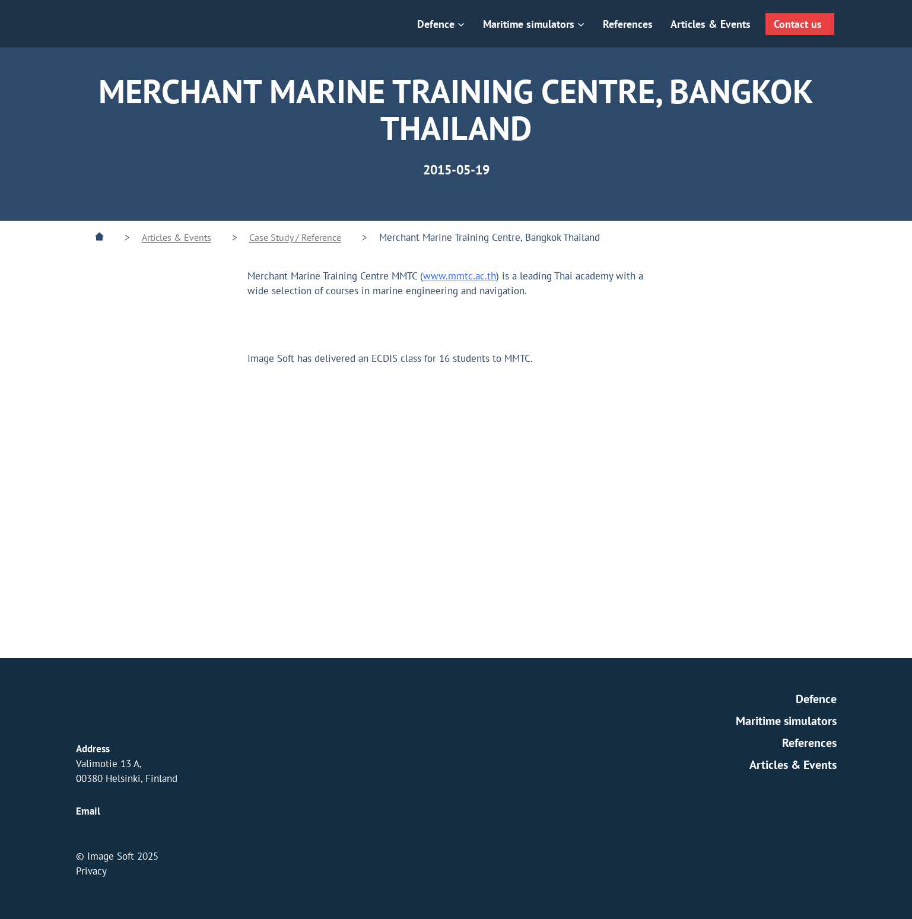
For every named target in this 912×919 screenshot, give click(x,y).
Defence (816, 699)
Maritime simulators (786, 721)
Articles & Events (711, 24)
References (628, 24)
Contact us (798, 24)
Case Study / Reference (295, 237)
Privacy (91, 870)
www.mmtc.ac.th (459, 275)
